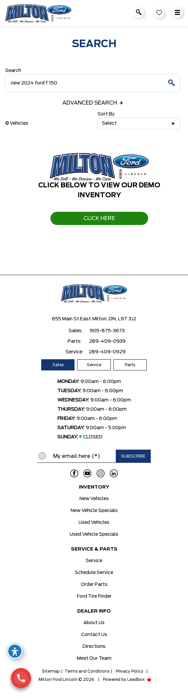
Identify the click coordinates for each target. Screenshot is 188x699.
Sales (58, 365)
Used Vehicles (94, 522)
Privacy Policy (129, 671)
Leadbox (139, 680)
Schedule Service (94, 572)
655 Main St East (71, 319)
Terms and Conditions (87, 671)
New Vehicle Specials (94, 510)
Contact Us (94, 634)
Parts (130, 365)
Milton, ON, (104, 319)
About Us (94, 622)
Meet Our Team (94, 658)
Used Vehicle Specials (94, 534)
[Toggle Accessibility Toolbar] (15, 651)
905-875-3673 (107, 331)
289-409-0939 (107, 341)
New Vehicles (94, 498)
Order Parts (94, 584)
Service (94, 365)
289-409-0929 (107, 352)
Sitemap (51, 671)
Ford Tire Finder (94, 596)
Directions (94, 646)
